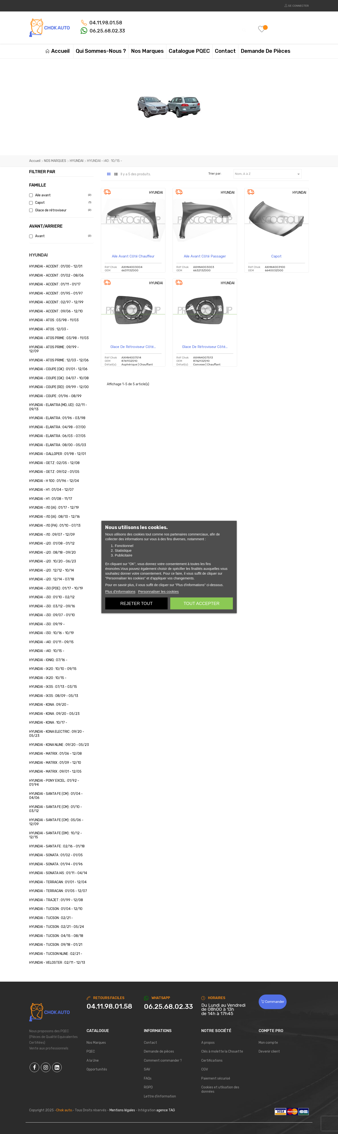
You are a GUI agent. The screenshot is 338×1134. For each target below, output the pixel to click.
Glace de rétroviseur (59, 210)
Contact (150, 1043)
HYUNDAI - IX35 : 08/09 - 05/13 (53, 696)
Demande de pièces (159, 1051)
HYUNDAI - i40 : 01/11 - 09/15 (51, 642)
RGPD (148, 1087)
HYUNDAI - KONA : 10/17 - (48, 723)
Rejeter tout (136, 603)
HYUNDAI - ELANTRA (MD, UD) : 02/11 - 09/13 (58, 407)
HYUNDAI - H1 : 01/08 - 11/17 (50, 499)
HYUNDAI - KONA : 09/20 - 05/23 (54, 714)
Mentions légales (122, 1110)
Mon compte (268, 1043)
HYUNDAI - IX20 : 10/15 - (47, 678)
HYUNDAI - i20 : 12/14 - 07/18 (51, 579)
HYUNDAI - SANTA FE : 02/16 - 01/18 (57, 846)
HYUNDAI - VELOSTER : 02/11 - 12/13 (57, 963)
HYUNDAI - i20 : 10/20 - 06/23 (52, 561)
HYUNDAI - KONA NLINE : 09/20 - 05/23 (59, 745)
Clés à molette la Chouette (222, 1051)
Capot (59, 203)
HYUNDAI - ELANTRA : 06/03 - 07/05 (57, 436)
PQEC (91, 1051)
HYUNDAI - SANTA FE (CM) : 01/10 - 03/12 (55, 809)
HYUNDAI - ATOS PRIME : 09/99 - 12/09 (54, 349)
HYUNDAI (38, 255)
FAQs (148, 1078)
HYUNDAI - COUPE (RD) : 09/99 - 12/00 (59, 387)
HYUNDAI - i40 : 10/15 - (46, 651)
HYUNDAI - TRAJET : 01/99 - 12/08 (56, 900)
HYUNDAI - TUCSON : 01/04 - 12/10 (55, 909)
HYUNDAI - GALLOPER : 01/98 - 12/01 (57, 454)
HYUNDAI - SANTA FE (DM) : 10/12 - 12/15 (55, 835)
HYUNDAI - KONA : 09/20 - (49, 705)
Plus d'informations (120, 591)
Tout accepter (201, 603)
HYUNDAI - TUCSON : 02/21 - (51, 918)
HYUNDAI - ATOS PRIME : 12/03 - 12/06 (59, 360)
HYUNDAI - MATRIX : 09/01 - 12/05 (55, 772)
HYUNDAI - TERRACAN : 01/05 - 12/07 (58, 891)
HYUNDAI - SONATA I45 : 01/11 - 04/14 (58, 873)
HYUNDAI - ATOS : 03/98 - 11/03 (54, 320)
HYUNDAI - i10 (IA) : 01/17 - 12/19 (54, 508)
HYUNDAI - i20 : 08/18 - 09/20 (52, 553)
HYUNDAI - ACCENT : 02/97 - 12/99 (56, 302)
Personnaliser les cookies (158, 591)
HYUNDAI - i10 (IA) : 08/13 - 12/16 (54, 517)
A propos (208, 1043)
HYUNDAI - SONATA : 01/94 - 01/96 (56, 864)
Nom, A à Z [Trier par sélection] (268, 174)
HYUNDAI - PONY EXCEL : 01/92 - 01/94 (54, 783)
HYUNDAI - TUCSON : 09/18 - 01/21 (55, 945)
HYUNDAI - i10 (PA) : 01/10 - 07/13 (55, 526)
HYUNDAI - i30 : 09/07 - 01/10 (52, 615)
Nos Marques (96, 1043)
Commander (272, 1002)
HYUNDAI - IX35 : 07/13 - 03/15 (53, 687)
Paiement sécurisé (215, 1078)
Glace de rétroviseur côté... (133, 347)
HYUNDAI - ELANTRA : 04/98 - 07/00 (57, 427)
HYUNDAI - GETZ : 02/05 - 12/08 (54, 463)
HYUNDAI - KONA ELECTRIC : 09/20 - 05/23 (56, 734)
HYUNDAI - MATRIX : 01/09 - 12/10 (55, 763)
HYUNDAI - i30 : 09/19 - (47, 624)
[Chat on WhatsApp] (169, 1007)
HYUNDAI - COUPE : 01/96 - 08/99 (55, 396)
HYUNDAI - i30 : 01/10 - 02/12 (52, 597)
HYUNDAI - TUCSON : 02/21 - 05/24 (56, 927)
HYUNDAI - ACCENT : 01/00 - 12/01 (55, 266)
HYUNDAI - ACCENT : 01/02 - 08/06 (56, 275)
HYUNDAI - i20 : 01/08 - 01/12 (52, 543)
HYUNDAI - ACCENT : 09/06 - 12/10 (56, 311)
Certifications (212, 1061)
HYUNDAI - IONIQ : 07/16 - (48, 660)
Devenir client (269, 1051)
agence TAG (165, 1110)
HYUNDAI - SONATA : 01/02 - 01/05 (56, 855)
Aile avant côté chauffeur (133, 256)
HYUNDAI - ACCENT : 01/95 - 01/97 (56, 293)
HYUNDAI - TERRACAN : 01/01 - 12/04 (58, 882)
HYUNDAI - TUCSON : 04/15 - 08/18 (56, 936)
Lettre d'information (160, 1096)
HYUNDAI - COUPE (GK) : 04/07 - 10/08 (59, 378)
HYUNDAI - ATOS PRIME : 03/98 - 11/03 (59, 338)
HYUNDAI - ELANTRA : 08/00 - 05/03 (57, 445)
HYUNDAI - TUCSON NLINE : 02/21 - (55, 954)
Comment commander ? (163, 1061)
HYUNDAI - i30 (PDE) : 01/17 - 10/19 (56, 588)
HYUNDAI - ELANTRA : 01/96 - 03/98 (57, 418)
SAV (147, 1069)
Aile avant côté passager (205, 256)
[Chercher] (191, 27)
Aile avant (59, 195)
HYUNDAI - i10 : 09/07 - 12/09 (52, 535)
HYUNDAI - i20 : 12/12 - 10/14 (51, 570)
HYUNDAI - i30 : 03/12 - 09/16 (52, 606)
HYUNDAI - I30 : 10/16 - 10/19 (51, 633)
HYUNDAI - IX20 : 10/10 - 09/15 (52, 669)
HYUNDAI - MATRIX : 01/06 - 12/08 (55, 754)
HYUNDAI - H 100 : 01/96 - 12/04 (54, 481)
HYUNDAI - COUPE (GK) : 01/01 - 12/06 (58, 369)
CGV (204, 1069)
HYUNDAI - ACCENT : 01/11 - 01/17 (55, 284)
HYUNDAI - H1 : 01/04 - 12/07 (51, 490)
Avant (59, 236)
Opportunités (97, 1069)
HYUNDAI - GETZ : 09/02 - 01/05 (54, 472)
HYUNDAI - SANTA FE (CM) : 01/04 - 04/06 (56, 796)
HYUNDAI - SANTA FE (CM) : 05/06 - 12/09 (56, 822)
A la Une (93, 1061)
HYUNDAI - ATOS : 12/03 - (48, 329)
